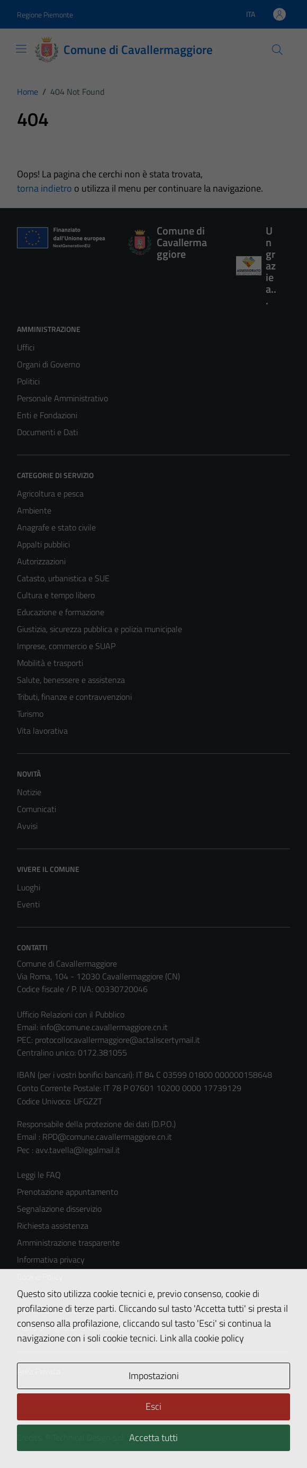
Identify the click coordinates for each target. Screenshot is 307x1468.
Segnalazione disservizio (59, 1208)
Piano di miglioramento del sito (71, 1327)
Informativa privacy (51, 1259)
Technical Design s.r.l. (88, 1437)
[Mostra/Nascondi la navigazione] (21, 48)
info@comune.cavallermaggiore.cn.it (104, 1027)
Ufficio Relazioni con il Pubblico (70, 1014)
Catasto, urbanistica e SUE (63, 578)
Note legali (36, 1293)
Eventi (28, 904)
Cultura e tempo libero (56, 595)
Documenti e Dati (47, 432)
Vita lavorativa (42, 730)
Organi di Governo (48, 364)
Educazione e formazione (60, 612)
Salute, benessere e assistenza (71, 679)
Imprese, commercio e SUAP (66, 646)
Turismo (30, 713)
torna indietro (44, 188)
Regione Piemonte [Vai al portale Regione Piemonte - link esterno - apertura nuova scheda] (45, 14)
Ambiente (34, 510)
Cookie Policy (40, 1276)
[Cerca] (277, 49)
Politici (28, 381)
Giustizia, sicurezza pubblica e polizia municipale (99, 629)
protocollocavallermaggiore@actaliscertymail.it (117, 1039)
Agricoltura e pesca (50, 493)
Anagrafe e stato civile (56, 527)
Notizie (29, 792)
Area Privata (38, 1371)
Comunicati (36, 809)
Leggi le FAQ (39, 1174)
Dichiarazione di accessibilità (66, 1310)
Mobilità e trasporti (50, 662)
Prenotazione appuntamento (67, 1191)
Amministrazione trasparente (68, 1242)
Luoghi (28, 887)
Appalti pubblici (43, 544)
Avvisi (27, 825)
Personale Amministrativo (62, 398)
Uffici (25, 347)
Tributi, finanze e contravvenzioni (74, 696)
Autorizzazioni (41, 561)
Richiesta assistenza (52, 1225)
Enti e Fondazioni (47, 415)
